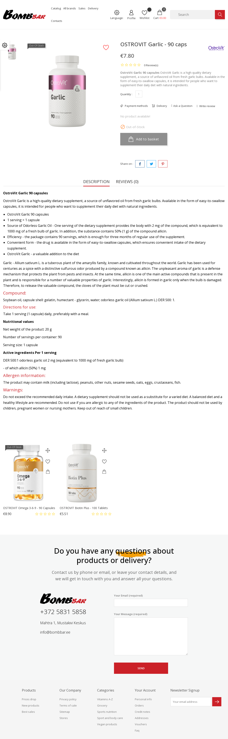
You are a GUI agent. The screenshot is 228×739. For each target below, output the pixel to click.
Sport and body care (110, 718)
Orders (139, 705)
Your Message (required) (151, 633)
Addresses (142, 718)
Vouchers (141, 724)
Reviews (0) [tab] (127, 182)
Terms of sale (68, 705)
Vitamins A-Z (105, 699)
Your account (145, 690)
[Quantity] (138, 94)
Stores (63, 718)
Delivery (93, 8)
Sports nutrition (107, 712)
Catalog (56, 8)
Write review (207, 106)
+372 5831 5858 (63, 611)
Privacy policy (68, 699)
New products (30, 705)
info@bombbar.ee (55, 632)
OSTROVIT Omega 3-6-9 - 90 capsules (29, 508)
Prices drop (29, 699)
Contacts (56, 21)
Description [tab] (96, 182)
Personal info (143, 699)
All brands (69, 8)
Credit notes (142, 712)
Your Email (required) (151, 600)
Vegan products (107, 724)
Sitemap (64, 712)
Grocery (102, 705)
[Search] (192, 14)
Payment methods (136, 106)
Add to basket (144, 139)
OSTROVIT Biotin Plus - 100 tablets (84, 508)
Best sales (28, 712)
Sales (82, 8)
